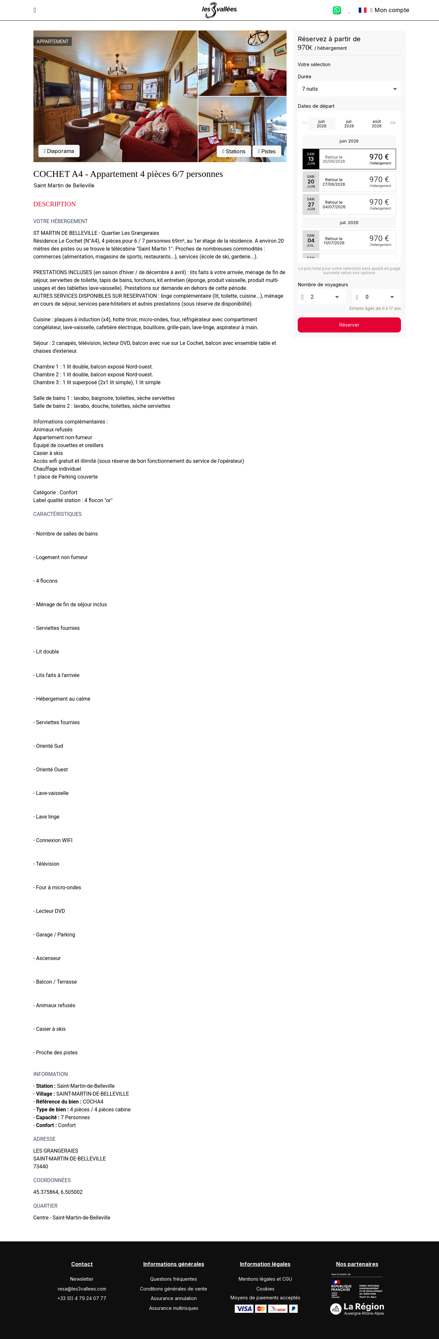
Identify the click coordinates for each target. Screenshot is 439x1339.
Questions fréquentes (173, 1279)
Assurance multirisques (173, 1308)
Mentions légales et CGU (265, 1279)
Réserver (349, 325)
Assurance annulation (174, 1298)
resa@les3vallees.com (82, 1289)
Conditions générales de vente (173, 1289)
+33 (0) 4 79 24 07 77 (81, 1298)
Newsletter (81, 1279)
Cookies (265, 1289)
